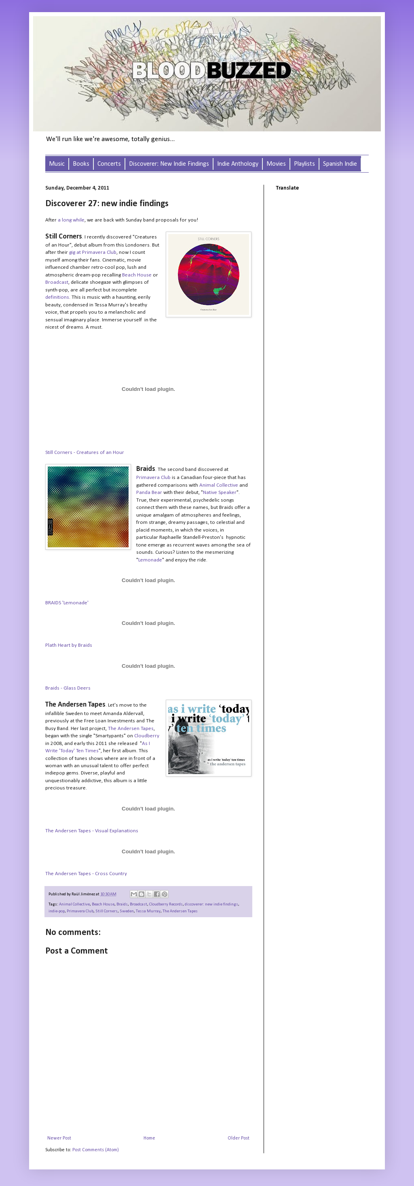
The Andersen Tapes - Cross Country (86, 873)
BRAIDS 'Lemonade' (67, 603)
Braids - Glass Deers (68, 688)
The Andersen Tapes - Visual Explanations (91, 831)
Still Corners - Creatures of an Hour (84, 452)
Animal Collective (74, 904)
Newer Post (59, 1138)
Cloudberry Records (166, 904)
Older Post (238, 1138)
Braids (122, 904)
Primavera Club (80, 911)
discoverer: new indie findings (211, 904)
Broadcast (138, 904)
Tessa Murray (148, 911)
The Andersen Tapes (180, 911)
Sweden (127, 911)
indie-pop (57, 911)
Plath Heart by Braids (68, 645)
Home (149, 1138)
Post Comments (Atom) (95, 1150)
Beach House (103, 904)
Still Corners (106, 911)
